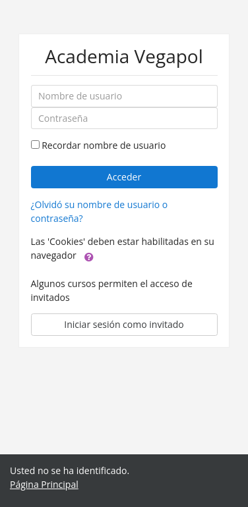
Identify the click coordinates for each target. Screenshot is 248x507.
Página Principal (44, 484)
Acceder (124, 177)
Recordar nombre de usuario (104, 145)
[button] (89, 256)
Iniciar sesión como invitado (123, 324)
